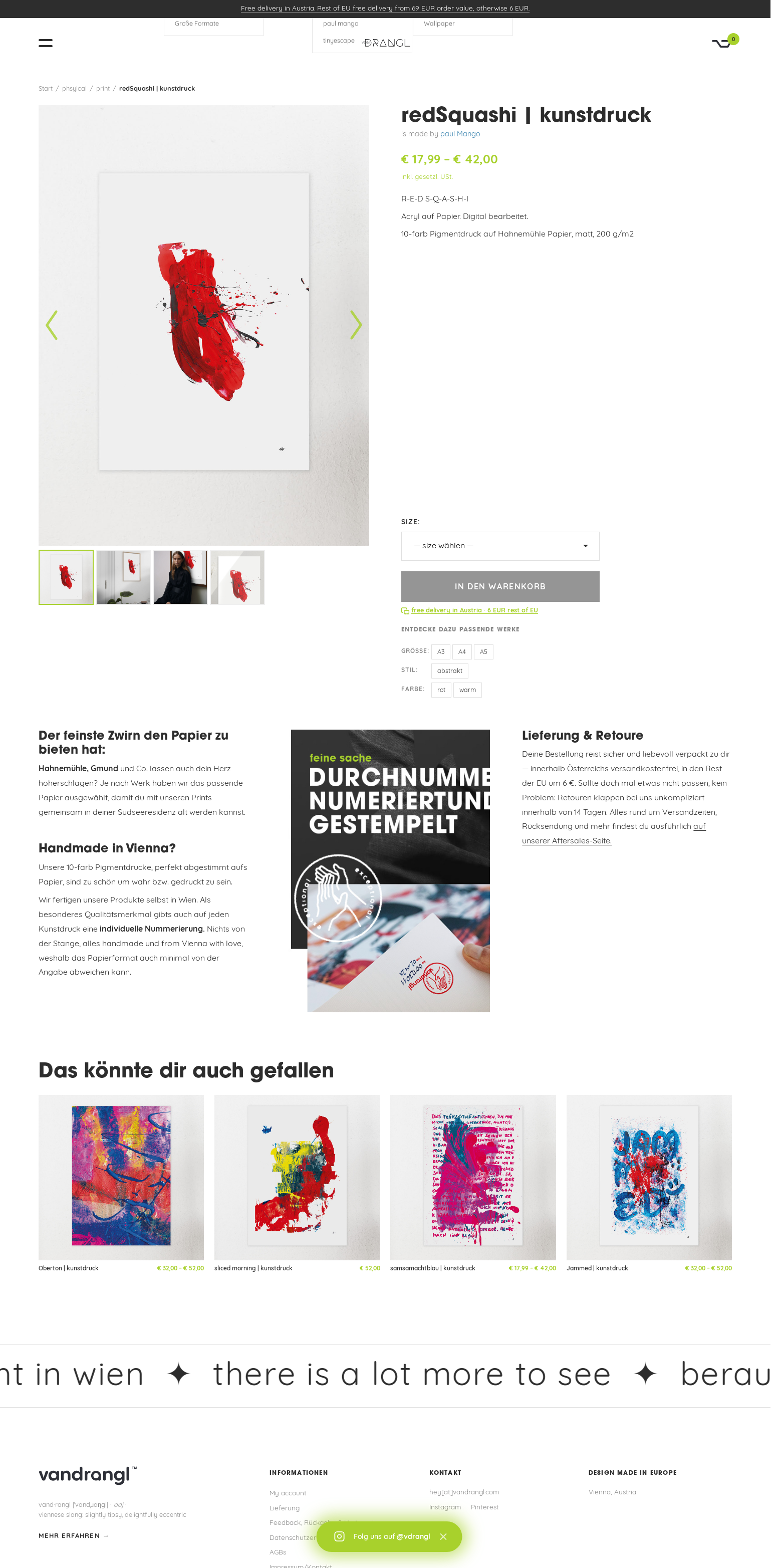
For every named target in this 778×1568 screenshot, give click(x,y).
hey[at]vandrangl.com (464, 1492)
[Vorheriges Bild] (52, 325)
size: (410, 522)
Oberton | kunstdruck (69, 1269)
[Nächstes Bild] (356, 325)
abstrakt (449, 671)
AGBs (278, 1552)
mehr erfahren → (74, 1536)
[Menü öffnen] (50, 43)
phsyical (74, 89)
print (103, 89)
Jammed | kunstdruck (597, 1269)
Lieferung (285, 1508)
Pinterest (485, 1507)
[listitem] (66, 577)
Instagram (445, 1507)
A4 (462, 652)
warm (467, 691)
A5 (483, 652)
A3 (440, 652)
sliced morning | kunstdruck (253, 1269)
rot (441, 691)
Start (46, 89)
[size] (500, 546)
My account (288, 1493)
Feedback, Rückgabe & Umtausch (323, 1523)
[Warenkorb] (722, 44)
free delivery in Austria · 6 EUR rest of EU (474, 610)
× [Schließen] (443, 1537)
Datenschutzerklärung (305, 1538)
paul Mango (460, 134)
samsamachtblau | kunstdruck (432, 1269)
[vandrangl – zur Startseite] (385, 43)
